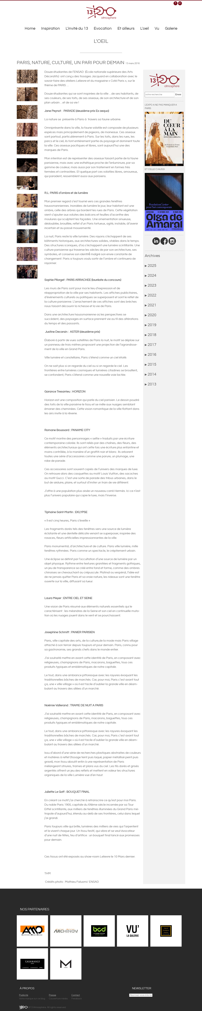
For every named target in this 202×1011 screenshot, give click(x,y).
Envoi (178, 94)
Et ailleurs (126, 28)
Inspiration (50, 28)
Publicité (23, 995)
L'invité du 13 (77, 28)
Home (30, 28)
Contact (75, 995)
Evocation (103, 28)
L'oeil (144, 28)
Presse (52, 995)
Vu (157, 28)
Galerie (171, 28)
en (180, 3)
